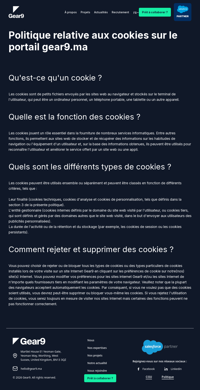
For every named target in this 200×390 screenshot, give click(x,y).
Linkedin (173, 369)
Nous (91, 340)
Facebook (146, 369)
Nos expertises (97, 348)
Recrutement (120, 12)
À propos (71, 12)
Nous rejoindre (97, 370)
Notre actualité (97, 363)
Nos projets (95, 355)
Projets (85, 12)
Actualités (101, 12)
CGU (149, 376)
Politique (168, 376)
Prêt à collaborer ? (155, 12)
